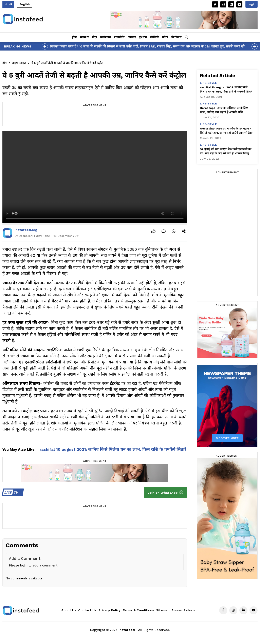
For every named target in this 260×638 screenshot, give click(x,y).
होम (74, 37)
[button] (186, 37)
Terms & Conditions (138, 610)
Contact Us (87, 610)
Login (251, 4)
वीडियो (154, 37)
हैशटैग (143, 37)
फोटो (165, 37)
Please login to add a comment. (33, 565)
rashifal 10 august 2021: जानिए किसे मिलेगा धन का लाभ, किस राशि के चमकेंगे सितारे (113, 449)
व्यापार (132, 37)
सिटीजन (176, 37)
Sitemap (162, 610)
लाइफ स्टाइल (19, 62)
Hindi (8, 4)
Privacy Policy (109, 610)
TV (12, 492)
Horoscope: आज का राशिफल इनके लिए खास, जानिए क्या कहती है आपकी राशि (224, 110)
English (24, 4)
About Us (68, 610)
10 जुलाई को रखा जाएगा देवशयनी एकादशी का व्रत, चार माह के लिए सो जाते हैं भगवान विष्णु (226, 151)
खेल (94, 37)
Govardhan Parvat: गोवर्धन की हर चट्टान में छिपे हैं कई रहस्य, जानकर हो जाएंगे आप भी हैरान (226, 130)
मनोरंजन (105, 37)
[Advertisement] (95, 117)
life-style (208, 82)
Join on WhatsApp (165, 492)
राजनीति (119, 37)
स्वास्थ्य (84, 37)
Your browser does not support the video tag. (94, 177)
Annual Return (183, 610)
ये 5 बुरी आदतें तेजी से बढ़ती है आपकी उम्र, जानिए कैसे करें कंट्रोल (67, 62)
